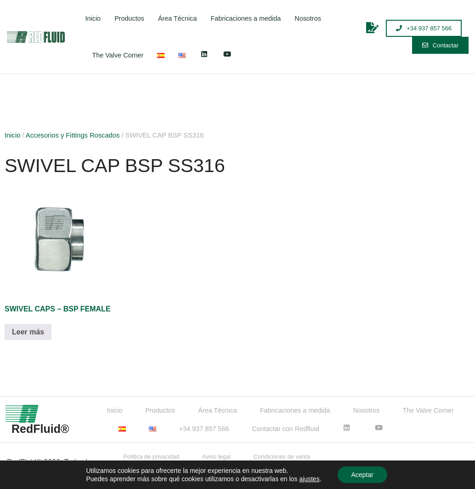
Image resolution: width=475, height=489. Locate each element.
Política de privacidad (152, 456)
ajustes (309, 479)
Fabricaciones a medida (245, 18)
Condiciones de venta (282, 456)
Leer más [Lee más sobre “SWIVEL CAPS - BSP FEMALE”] (28, 332)
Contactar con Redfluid (285, 428)
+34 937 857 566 (204, 428)
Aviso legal (216, 456)
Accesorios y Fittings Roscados (73, 135)
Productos (129, 18)
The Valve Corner (118, 55)
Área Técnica (177, 18)
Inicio (93, 18)
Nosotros (307, 18)
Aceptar (362, 474)
